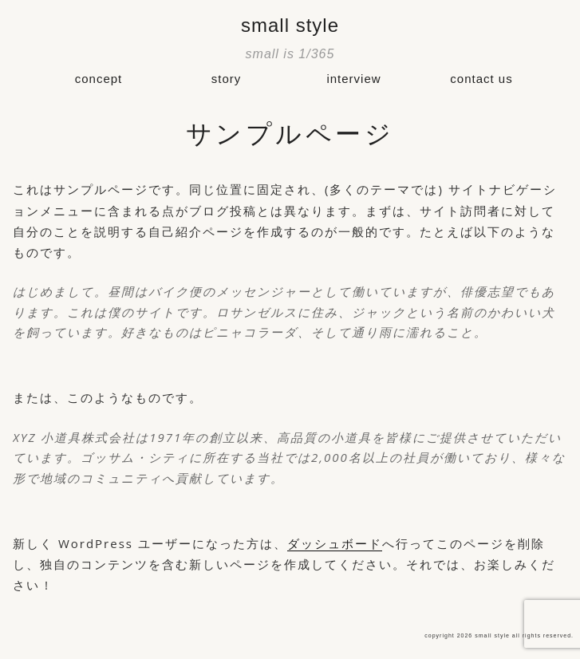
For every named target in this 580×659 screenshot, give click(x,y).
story (226, 78)
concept (99, 78)
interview (353, 78)
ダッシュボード (334, 543)
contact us (481, 78)
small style (290, 25)
